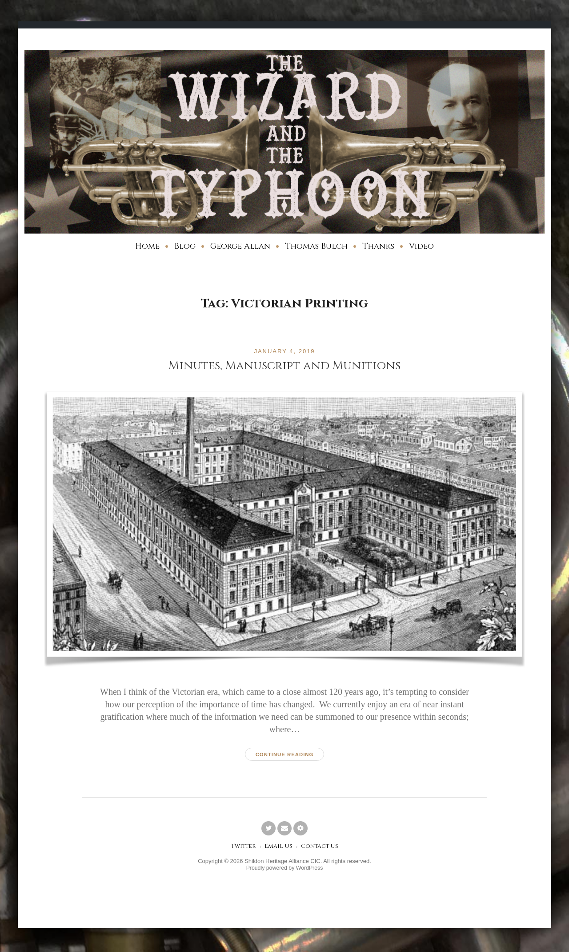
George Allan (240, 246)
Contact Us (321, 847)
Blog (185, 246)
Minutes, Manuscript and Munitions (284, 365)
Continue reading (284, 754)
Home (147, 246)
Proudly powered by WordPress (284, 869)
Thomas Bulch (316, 246)
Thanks (378, 246)
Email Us (278, 847)
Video (421, 246)
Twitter (241, 847)
